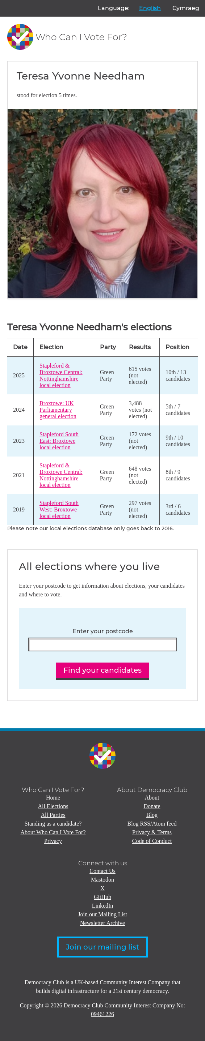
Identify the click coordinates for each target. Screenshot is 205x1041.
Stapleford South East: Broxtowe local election (59, 440)
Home (53, 797)
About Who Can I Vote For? (53, 832)
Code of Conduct (152, 841)
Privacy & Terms (152, 832)
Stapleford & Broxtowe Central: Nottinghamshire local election (61, 375)
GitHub (102, 897)
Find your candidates (102, 670)
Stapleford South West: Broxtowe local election (59, 509)
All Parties (53, 815)
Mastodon (102, 880)
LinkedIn (102, 906)
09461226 (102, 1014)
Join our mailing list (102, 947)
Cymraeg (185, 8)
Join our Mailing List (102, 914)
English (150, 8)
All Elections (53, 806)
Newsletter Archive (102, 923)
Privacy (53, 841)
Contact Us (102, 871)
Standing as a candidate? (53, 824)
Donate (151, 806)
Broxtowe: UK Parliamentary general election (57, 409)
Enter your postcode (102, 631)
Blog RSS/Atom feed (151, 824)
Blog (152, 815)
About (152, 797)
